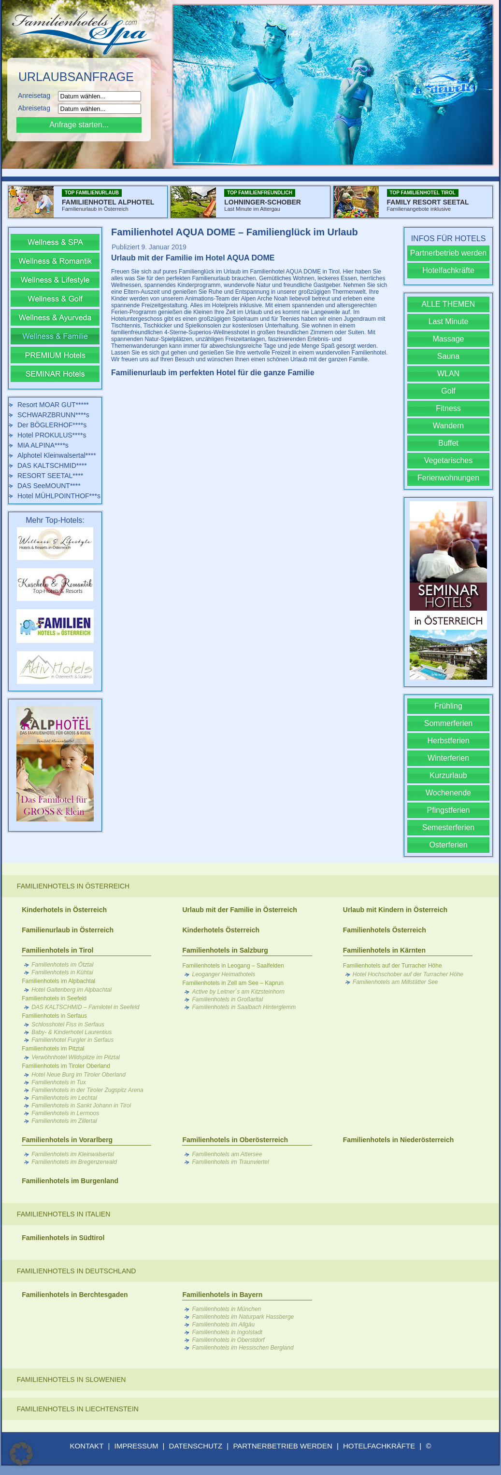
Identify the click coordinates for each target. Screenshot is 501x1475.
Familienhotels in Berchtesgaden (75, 1294)
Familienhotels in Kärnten (384, 950)
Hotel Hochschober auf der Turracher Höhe (408, 974)
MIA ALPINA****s (43, 445)
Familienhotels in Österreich (73, 886)
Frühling (448, 706)
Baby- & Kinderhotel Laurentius (71, 1032)
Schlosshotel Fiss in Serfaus (67, 1024)
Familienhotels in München (226, 1309)
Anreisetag (37, 95)
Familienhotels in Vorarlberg (67, 1140)
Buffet (448, 443)
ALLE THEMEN (448, 304)
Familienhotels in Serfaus (54, 1015)
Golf (448, 391)
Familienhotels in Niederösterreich (398, 1140)
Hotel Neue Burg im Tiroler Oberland (78, 1074)
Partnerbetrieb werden (448, 253)
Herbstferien (448, 741)
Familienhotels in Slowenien (71, 1379)
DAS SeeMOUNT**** (49, 486)
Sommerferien (448, 723)
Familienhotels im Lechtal (64, 1097)
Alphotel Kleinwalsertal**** (56, 455)
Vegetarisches (448, 460)
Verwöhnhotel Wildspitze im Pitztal (75, 1057)
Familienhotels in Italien (63, 1214)
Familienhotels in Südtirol (63, 1238)
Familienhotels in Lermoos (65, 1113)
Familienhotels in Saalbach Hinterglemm (244, 1007)
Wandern (448, 426)
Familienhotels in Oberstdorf (228, 1340)
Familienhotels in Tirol (57, 950)
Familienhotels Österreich (384, 930)
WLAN (448, 373)
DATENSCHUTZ (196, 1446)
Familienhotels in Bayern (222, 1294)
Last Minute (449, 321)
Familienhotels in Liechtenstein (78, 1409)
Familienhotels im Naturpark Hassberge (243, 1316)
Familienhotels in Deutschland (76, 1271)
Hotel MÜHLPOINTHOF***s (58, 496)
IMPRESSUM (136, 1446)
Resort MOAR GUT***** (53, 405)
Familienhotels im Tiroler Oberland (66, 1066)
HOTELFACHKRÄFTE (379, 1446)
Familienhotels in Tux (58, 1082)
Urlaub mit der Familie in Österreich (239, 910)
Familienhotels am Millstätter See (395, 982)
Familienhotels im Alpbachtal (58, 981)
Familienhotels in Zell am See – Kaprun (232, 983)
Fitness (448, 408)
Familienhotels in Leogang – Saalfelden (233, 965)
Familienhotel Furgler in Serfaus (72, 1040)
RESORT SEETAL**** (50, 475)
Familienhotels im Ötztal (62, 964)
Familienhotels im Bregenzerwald (74, 1162)
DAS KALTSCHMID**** (52, 465)
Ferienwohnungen (448, 478)
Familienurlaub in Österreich (68, 930)
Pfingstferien (448, 810)
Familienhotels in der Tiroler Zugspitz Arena (87, 1090)
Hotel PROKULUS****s (51, 435)
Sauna (448, 356)
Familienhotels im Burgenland (70, 1181)
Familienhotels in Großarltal (227, 999)
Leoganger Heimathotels (223, 974)
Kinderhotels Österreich (220, 930)
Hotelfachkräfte (448, 270)
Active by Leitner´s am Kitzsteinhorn (238, 991)
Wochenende (448, 793)
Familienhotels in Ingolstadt (227, 1332)
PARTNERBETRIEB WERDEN (282, 1446)
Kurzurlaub (448, 775)
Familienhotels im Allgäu (223, 1324)
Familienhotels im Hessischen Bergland (242, 1347)
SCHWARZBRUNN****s (53, 415)
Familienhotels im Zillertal (64, 1121)
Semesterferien (448, 827)
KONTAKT (87, 1446)
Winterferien (448, 758)
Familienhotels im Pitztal (53, 1048)
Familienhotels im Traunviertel (230, 1162)
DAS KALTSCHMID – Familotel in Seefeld (85, 1007)
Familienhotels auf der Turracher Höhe (392, 965)
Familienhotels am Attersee (227, 1154)
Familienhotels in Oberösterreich (235, 1140)
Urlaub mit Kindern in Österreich (395, 910)
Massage (448, 339)
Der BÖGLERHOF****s (51, 425)
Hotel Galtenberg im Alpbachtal (71, 989)
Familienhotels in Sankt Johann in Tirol (81, 1105)
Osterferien (448, 845)
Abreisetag (37, 108)
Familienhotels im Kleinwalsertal (72, 1154)
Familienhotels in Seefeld (54, 998)
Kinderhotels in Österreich (64, 910)
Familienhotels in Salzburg (225, 950)
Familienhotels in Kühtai (62, 972)
